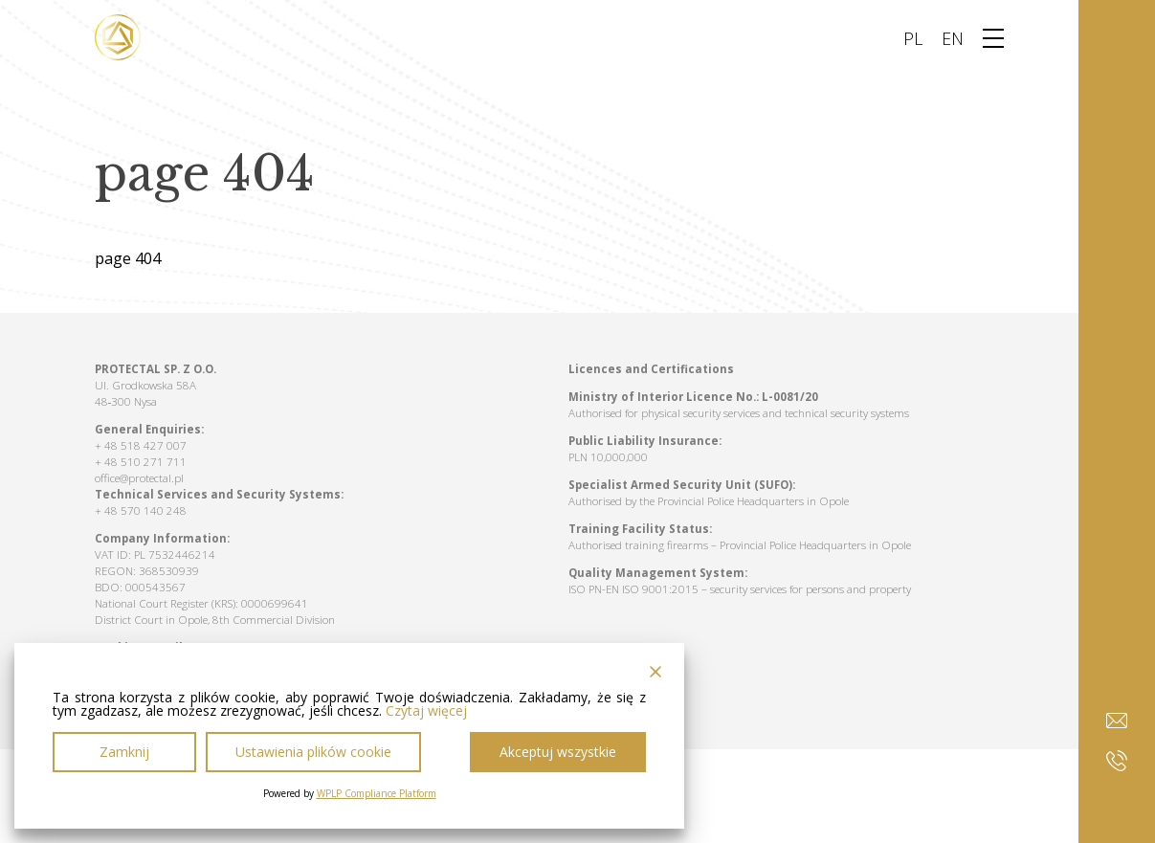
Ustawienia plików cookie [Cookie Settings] (313, 752)
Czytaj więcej (426, 711)
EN (953, 38)
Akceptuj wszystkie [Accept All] (558, 752)
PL (912, 38)
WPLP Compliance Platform (376, 793)
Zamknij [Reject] (124, 752)
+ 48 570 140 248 (141, 510)
